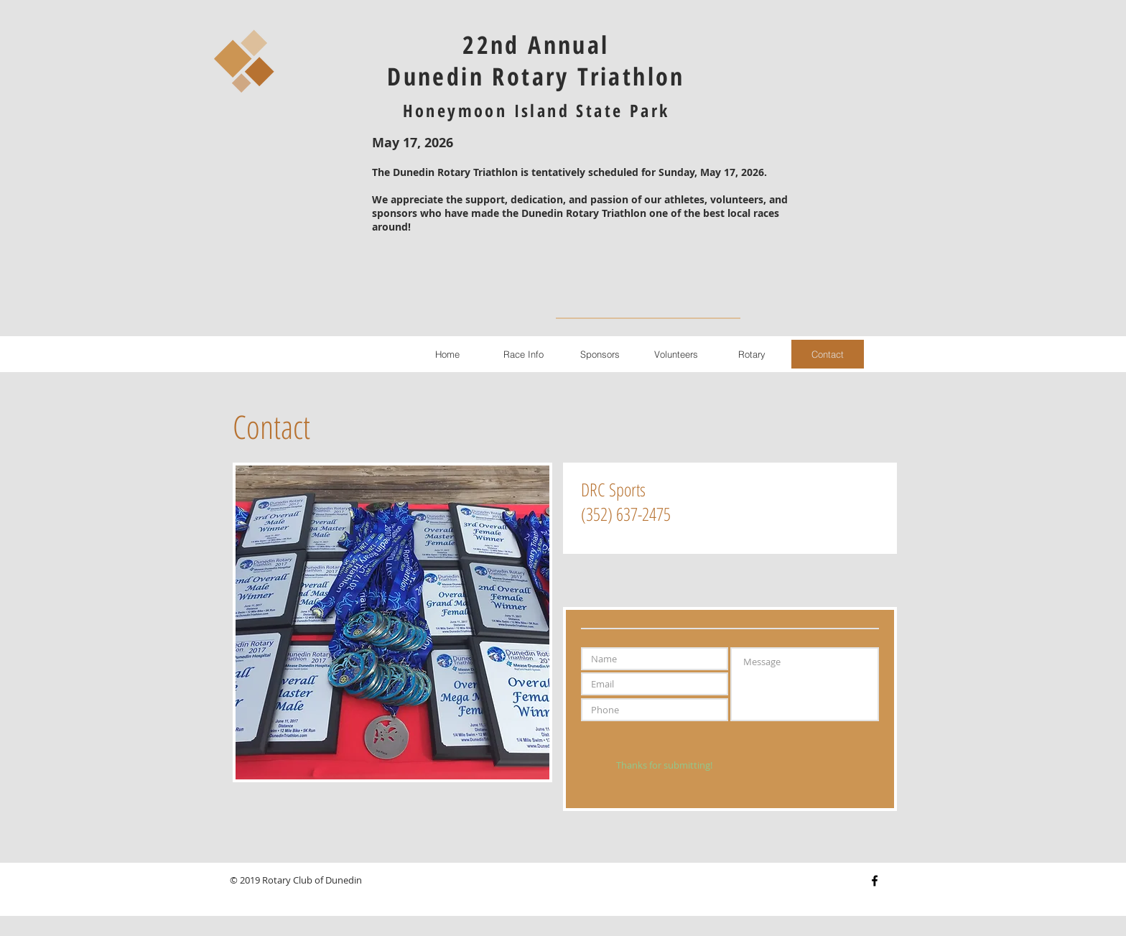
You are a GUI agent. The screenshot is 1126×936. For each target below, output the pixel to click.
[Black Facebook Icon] (874, 881)
